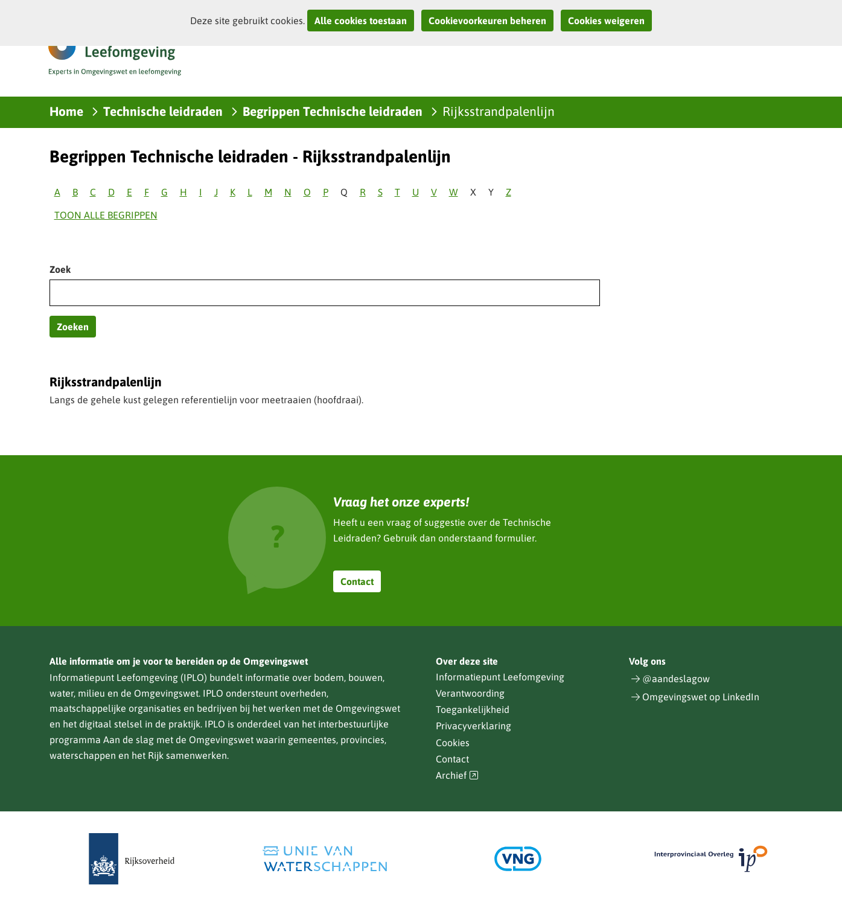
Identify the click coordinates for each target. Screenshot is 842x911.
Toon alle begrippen (106, 214)
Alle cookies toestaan (360, 20)
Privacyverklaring (473, 725)
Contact (357, 581)
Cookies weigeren (606, 20)
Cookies (453, 742)
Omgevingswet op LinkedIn (700, 696)
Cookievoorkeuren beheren (487, 20)
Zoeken (73, 326)
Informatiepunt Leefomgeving (500, 676)
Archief (457, 775)
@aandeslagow (676, 678)
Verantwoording (470, 693)
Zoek (60, 269)
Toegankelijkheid (472, 709)
